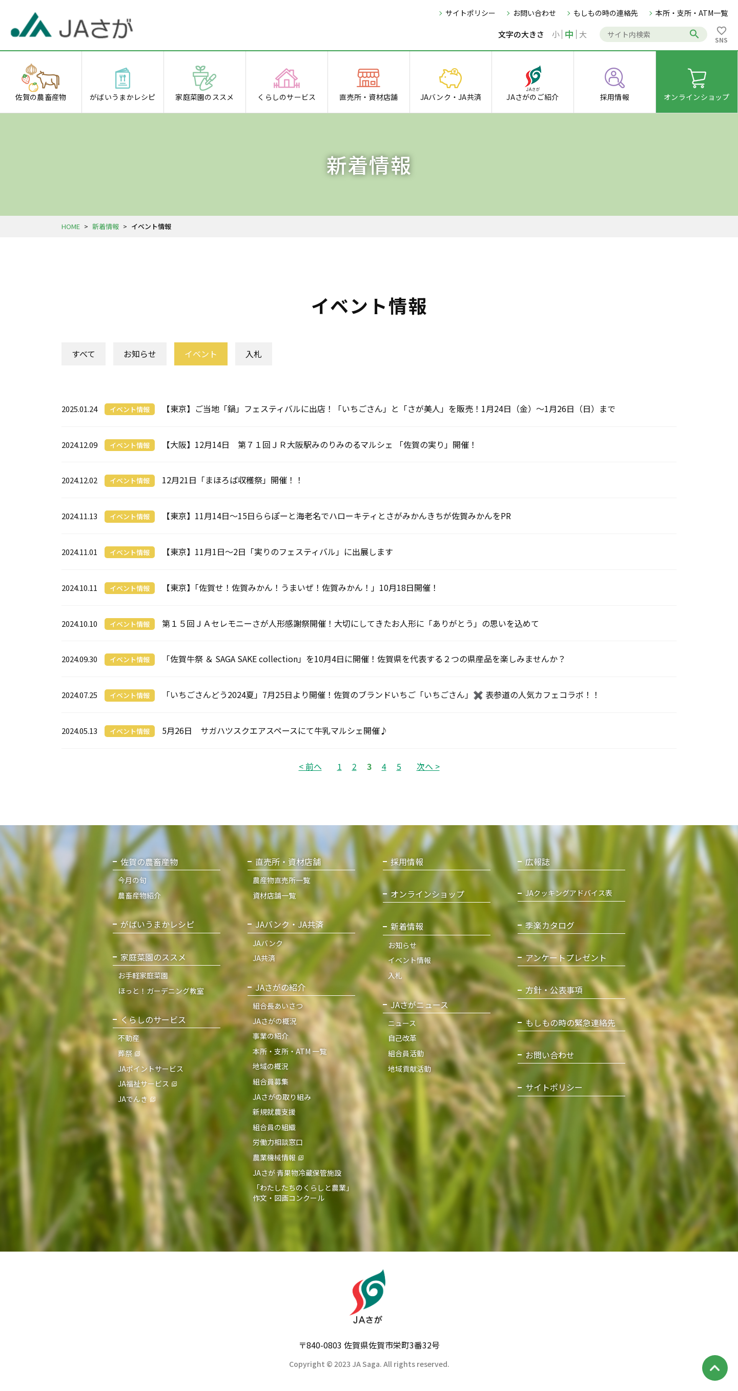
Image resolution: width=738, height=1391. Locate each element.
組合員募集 (271, 1081)
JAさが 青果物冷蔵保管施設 (297, 1173)
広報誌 (537, 862)
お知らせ (140, 353)
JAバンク (268, 943)
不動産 (128, 1038)
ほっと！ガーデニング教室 (161, 991)
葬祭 (125, 1053)
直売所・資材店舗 (288, 862)
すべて (83, 353)
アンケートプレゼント (566, 958)
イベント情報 (130, 409)
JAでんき (133, 1099)
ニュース (402, 1023)
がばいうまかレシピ (157, 924)
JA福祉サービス (143, 1083)
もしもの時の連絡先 (605, 13)
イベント (200, 353)
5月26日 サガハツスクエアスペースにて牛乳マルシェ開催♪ (275, 730)
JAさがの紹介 (280, 987)
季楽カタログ (550, 925)
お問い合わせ (534, 13)
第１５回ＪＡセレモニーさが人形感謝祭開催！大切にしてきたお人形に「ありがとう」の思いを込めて (350, 623)
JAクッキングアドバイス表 (568, 893)
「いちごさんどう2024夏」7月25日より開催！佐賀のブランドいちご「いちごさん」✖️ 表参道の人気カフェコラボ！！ (381, 694)
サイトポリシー (470, 13)
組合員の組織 (274, 1127)
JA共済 (264, 958)
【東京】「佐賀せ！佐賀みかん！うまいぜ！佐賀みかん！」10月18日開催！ (300, 587)
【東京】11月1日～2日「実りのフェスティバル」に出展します (277, 551)
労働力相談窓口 (278, 1142)
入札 (253, 353)
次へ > (428, 766)
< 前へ (310, 766)
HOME (70, 226)
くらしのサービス (153, 1020)
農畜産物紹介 (139, 895)
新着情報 (105, 226)
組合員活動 (406, 1053)
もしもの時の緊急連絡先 (570, 1023)
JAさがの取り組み (282, 1097)
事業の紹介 (271, 1036)
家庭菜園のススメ (153, 957)
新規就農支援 (274, 1112)
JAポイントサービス (150, 1068)
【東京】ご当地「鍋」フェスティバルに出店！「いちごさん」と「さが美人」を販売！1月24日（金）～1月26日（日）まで (389, 408)
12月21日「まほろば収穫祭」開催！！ (232, 480)
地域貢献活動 (409, 1068)
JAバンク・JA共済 (289, 924)
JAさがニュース (419, 1005)
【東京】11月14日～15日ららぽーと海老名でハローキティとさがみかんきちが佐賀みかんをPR (336, 515)
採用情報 (407, 862)
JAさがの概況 (275, 1021)
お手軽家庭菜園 (143, 975)
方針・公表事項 (554, 990)
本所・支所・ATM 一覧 (289, 1051)
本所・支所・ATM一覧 (691, 13)
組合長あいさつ (278, 1005)
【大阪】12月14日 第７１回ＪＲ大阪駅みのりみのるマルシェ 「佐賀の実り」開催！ (319, 444)
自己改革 (402, 1038)
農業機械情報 (274, 1157)
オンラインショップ (427, 894)
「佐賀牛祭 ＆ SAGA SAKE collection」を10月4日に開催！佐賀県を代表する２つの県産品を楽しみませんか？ (364, 658)
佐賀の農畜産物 (149, 862)
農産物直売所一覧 (281, 880)
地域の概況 (271, 1066)
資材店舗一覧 (274, 895)
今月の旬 (132, 880)
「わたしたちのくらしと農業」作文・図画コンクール (303, 1192)
